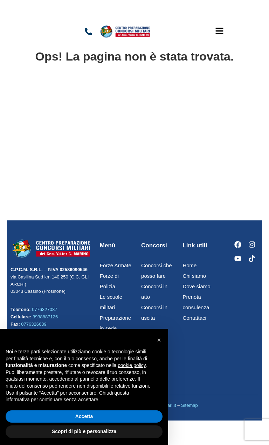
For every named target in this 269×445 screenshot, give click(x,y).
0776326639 (33, 324)
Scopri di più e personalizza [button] (84, 431)
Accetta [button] (84, 416)
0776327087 (44, 309)
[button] (219, 31)
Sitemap (189, 405)
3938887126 (45, 316)
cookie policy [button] (132, 365)
